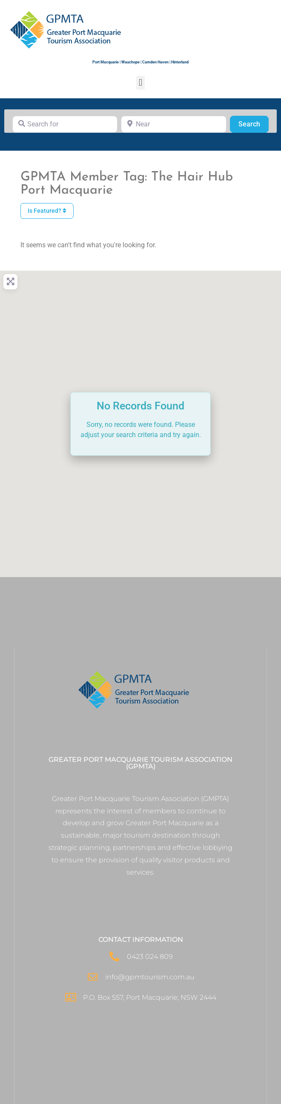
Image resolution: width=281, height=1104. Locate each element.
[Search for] (65, 124)
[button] (140, 83)
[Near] (173, 124)
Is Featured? (47, 210)
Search (253, 123)
